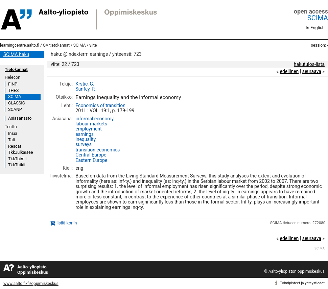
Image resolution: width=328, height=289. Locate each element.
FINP (12, 84)
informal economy (94, 118)
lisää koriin (66, 222)
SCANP (15, 109)
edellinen (289, 71)
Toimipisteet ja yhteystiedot (302, 283)
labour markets (91, 123)
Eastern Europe (91, 160)
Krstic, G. (84, 84)
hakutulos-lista (309, 64)
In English (315, 27)
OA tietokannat (56, 45)
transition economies (97, 149)
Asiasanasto (19, 118)
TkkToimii (17, 158)
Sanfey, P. (85, 89)
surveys (83, 144)
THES (13, 90)
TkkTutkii (16, 164)
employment (88, 128)
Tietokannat (16, 69)
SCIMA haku (16, 54)
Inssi (12, 133)
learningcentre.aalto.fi (19, 45)
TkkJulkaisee (20, 152)
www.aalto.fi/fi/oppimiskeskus (30, 283)
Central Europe (90, 155)
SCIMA (317, 18)
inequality (85, 139)
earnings (84, 134)
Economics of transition (100, 105)
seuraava (311, 71)
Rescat (14, 146)
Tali (11, 139)
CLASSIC (16, 102)
